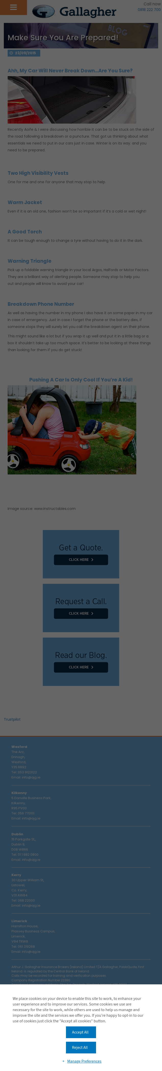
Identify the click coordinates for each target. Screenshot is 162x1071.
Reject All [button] (80, 1047)
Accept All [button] (80, 1032)
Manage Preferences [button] (84, 1061)
